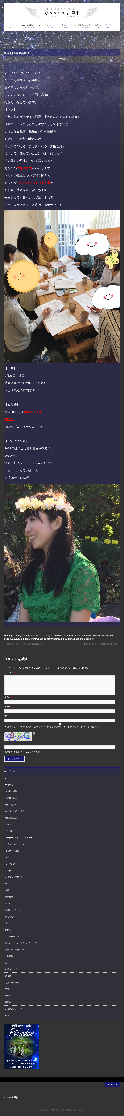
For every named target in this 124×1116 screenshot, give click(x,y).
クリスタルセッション (15, 848)
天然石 (8, 933)
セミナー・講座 (12, 854)
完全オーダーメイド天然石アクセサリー (22, 947)
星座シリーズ (11, 973)
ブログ (8, 874)
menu (7, 782)
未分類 (8, 980)
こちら (39, 426)
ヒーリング (10, 868)
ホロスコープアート (14, 881)
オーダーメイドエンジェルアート (19, 841)
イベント (9, 828)
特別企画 (9, 993)
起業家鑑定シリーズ (14, 1013)
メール (9, 710)
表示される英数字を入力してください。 (24, 755)
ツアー (8, 861)
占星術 (8, 907)
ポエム (8, 887)
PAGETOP (113, 1084)
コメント (10, 672)
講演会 (8, 1006)
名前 (8, 701)
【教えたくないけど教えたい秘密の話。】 (23, 644)
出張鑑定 (9, 901)
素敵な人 (9, 999)
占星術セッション (13, 914)
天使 (7, 927)
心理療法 (9, 960)
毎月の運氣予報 (12, 986)
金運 (7, 1019)
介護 (7, 894)
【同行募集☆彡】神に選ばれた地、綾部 (101, 644)
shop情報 (62, 59)
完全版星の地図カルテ (15, 953)
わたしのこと (11, 821)
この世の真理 (11, 802)
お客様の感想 (11, 795)
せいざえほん (11, 808)
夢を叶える (10, 920)
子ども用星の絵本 (13, 940)
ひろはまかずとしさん (15, 815)
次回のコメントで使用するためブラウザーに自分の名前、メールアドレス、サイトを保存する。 (52, 731)
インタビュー (11, 835)
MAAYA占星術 (58, 1109)
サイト (7, 719)
